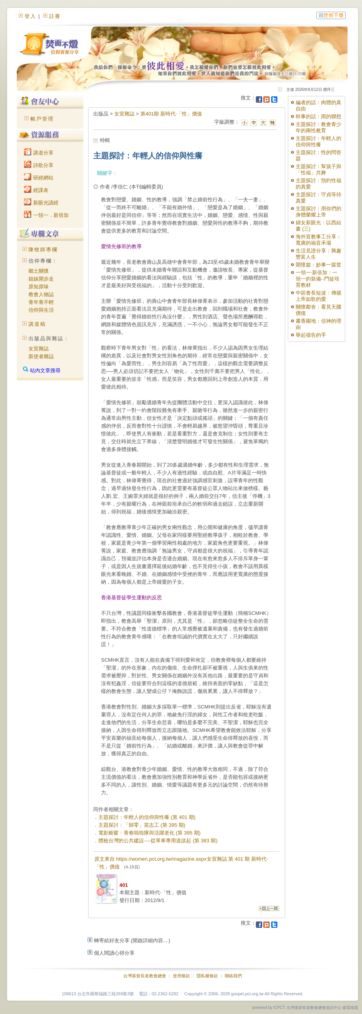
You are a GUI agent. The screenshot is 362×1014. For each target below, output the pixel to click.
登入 (30, 16)
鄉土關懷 (38, 271)
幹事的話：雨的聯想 (318, 116)
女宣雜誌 (38, 349)
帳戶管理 (42, 119)
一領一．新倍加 (46, 215)
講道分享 (38, 153)
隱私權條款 (207, 975)
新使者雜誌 (41, 356)
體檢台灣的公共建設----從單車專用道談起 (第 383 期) (158, 841)
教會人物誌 (41, 294)
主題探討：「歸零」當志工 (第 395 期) (141, 825)
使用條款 (181, 975)
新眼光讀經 (41, 203)
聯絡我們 (233, 975)
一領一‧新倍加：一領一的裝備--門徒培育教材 (318, 279)
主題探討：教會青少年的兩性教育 (318, 127)
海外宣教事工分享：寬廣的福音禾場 (318, 240)
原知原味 (38, 286)
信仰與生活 (41, 310)
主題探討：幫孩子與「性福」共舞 (318, 169)
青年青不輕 (41, 302)
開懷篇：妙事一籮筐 (318, 265)
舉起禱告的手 (311, 335)
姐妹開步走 (41, 279)
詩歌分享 (38, 165)
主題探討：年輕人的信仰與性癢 (318, 141)
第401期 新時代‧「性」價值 (171, 114)
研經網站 (38, 178)
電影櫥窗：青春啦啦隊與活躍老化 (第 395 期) (149, 833)
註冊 (55, 16)
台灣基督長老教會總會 (144, 975)
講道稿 (37, 324)
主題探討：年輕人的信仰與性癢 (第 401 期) (146, 817)
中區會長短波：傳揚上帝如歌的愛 (318, 296)
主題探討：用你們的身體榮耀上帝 (318, 212)
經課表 (36, 190)
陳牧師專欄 (43, 249)
